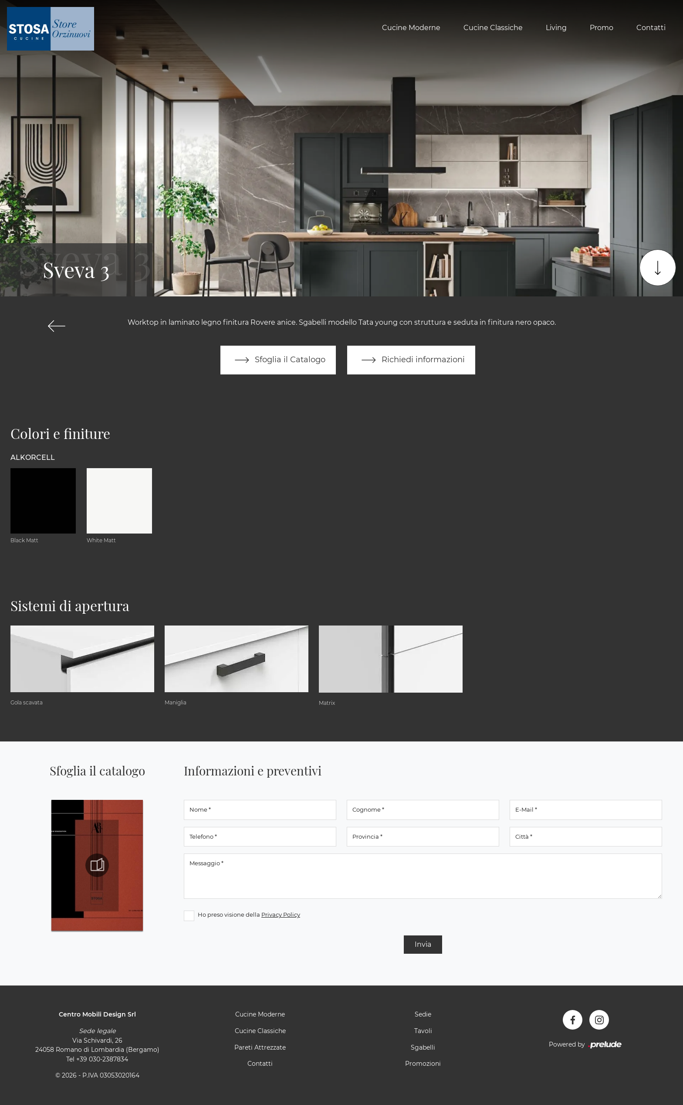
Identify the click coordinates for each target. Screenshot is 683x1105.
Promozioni (423, 1064)
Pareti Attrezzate (260, 1047)
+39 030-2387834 (102, 1059)
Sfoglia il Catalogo (278, 360)
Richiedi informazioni (411, 360)
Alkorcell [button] (32, 457)
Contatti (651, 28)
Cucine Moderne (411, 28)
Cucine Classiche (493, 28)
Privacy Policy (280, 914)
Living (556, 28)
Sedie (423, 1014)
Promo (601, 28)
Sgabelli (423, 1047)
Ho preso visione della (249, 914)
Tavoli (423, 1031)
